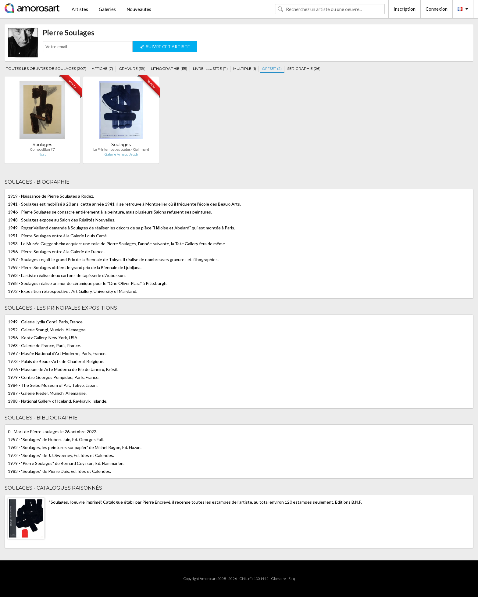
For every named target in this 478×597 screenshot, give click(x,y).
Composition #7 (42, 149)
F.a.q (291, 578)
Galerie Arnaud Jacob (121, 154)
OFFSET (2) (272, 68)
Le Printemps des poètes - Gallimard (121, 149)
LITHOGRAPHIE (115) (169, 68)
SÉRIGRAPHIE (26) (303, 68)
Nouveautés (139, 9)
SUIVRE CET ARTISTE (165, 46)
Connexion (437, 9)
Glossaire (278, 578)
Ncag (42, 154)
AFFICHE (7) (102, 68)
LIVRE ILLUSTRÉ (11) (210, 68)
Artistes (80, 9)
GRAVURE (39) (132, 68)
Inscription (405, 9)
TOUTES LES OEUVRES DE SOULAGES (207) (46, 68)
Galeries (107, 9)
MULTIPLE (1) (244, 68)
